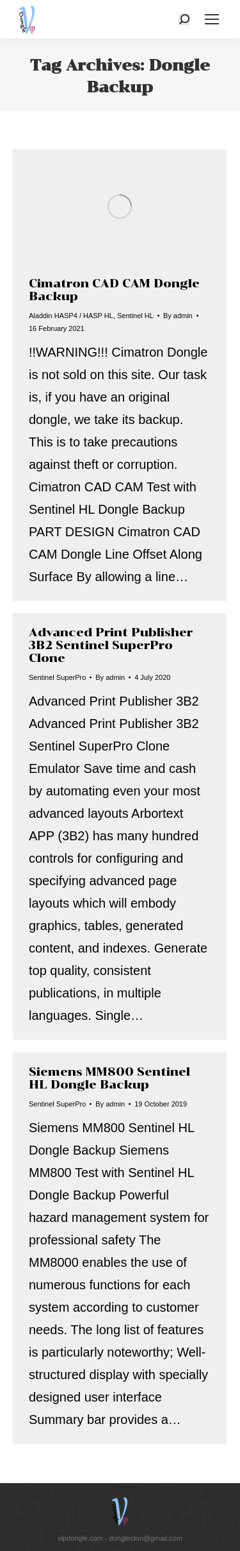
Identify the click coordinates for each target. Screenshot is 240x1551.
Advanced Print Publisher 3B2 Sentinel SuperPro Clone (111, 645)
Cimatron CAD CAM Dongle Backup (114, 289)
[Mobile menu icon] (212, 19)
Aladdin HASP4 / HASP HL (71, 315)
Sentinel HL (135, 315)
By (178, 315)
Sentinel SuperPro (57, 677)
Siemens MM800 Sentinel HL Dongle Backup (109, 1078)
